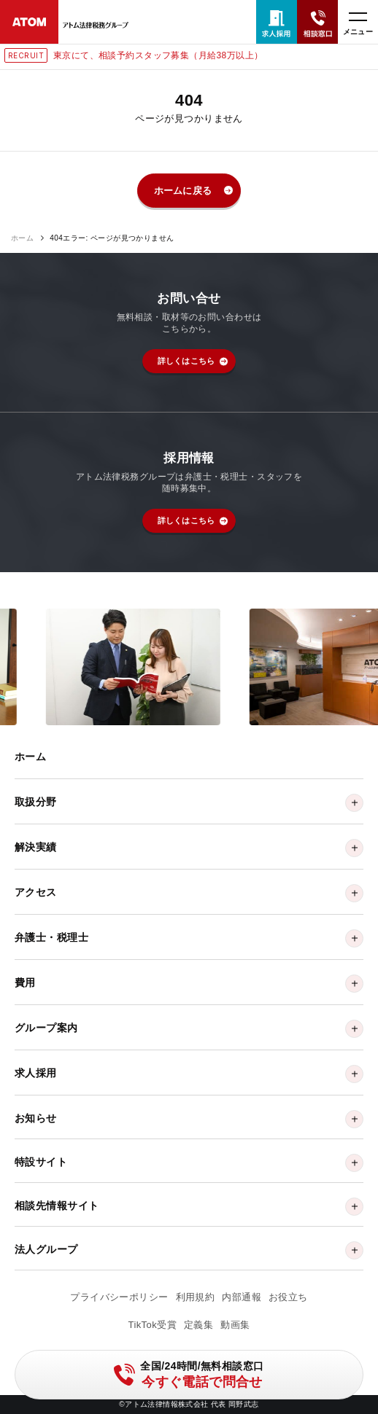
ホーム (22, 238)
